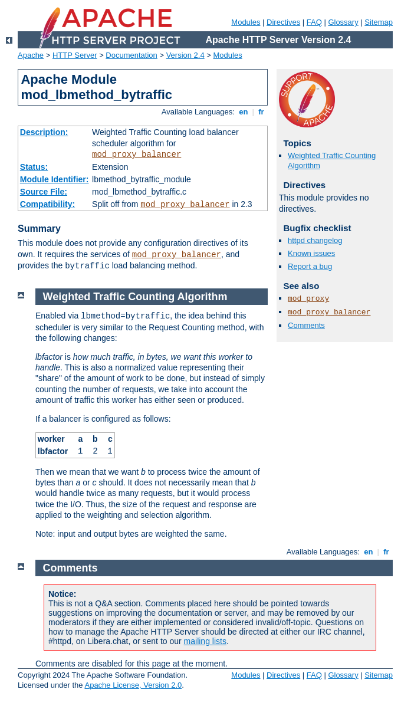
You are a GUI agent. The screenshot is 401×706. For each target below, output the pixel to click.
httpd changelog (315, 240)
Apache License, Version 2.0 (133, 685)
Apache (31, 55)
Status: (34, 167)
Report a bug (310, 266)
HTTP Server (74, 55)
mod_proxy (308, 298)
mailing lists (205, 641)
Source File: (43, 191)
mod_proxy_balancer (136, 154)
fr (262, 111)
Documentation (131, 55)
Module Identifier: (54, 179)
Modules (245, 22)
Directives (283, 22)
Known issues (311, 253)
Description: (44, 132)
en (243, 111)
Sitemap (378, 22)
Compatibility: (47, 204)
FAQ (314, 22)
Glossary (343, 22)
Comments (306, 325)
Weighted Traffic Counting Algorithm (135, 297)
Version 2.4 (185, 55)
